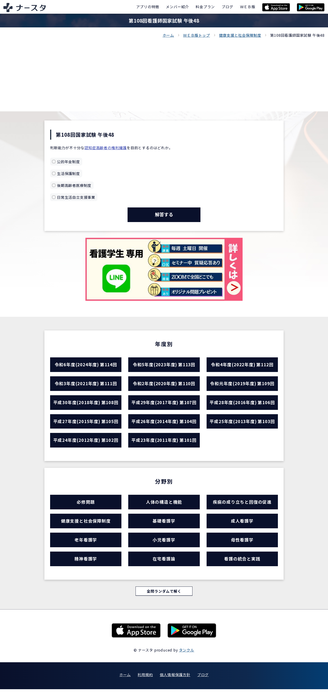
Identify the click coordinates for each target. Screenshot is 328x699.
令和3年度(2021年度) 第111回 (86, 386)
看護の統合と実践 (242, 568)
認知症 (90, 147)
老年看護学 (85, 548)
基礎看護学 (164, 528)
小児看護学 (164, 548)
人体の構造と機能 (164, 508)
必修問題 (86, 508)
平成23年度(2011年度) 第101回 (164, 445)
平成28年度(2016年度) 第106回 (242, 406)
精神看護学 (85, 568)
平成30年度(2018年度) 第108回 (85, 406)
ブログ (203, 684)
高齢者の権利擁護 (111, 147)
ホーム (168, 35)
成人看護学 (242, 528)
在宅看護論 (164, 568)
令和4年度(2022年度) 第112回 (242, 366)
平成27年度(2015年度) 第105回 (85, 425)
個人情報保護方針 (175, 684)
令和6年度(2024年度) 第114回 (86, 366)
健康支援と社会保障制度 (240, 35)
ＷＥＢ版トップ (196, 35)
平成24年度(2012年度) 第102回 (85, 445)
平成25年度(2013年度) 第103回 (242, 425)
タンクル (186, 659)
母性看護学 (242, 548)
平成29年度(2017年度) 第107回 (164, 406)
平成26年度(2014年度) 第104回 (164, 425)
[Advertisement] (164, 73)
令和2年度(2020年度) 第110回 (164, 386)
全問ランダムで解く (164, 600)
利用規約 (145, 684)
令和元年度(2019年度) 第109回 (242, 386)
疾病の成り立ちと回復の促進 (242, 508)
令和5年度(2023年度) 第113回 (164, 366)
